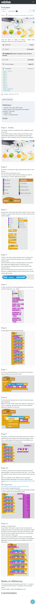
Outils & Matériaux (7, 99)
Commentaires (12, 11)
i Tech (27, 584)
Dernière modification (20, 15)
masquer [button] (30, 68)
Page (4, 11)
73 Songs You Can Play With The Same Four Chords (15, 486)
